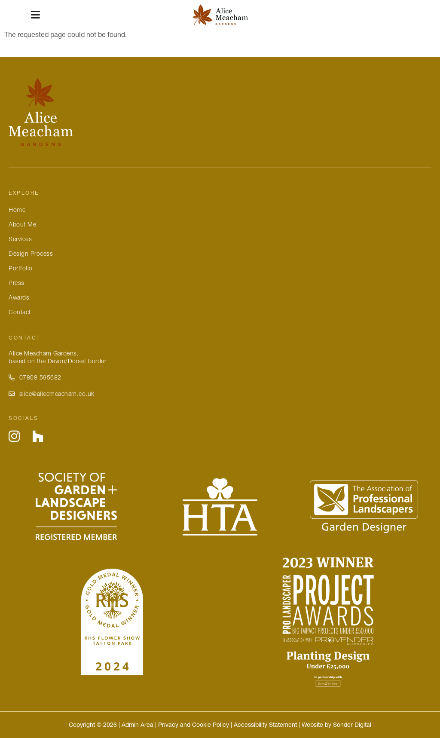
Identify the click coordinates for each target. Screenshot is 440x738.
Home (17, 210)
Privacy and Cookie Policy (193, 725)
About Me (22, 224)
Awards (19, 297)
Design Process (31, 253)
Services (20, 239)
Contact (20, 312)
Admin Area (137, 725)
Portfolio (21, 268)
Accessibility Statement (265, 725)
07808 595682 (35, 377)
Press (16, 283)
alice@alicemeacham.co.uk (52, 394)
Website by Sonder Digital (336, 725)
